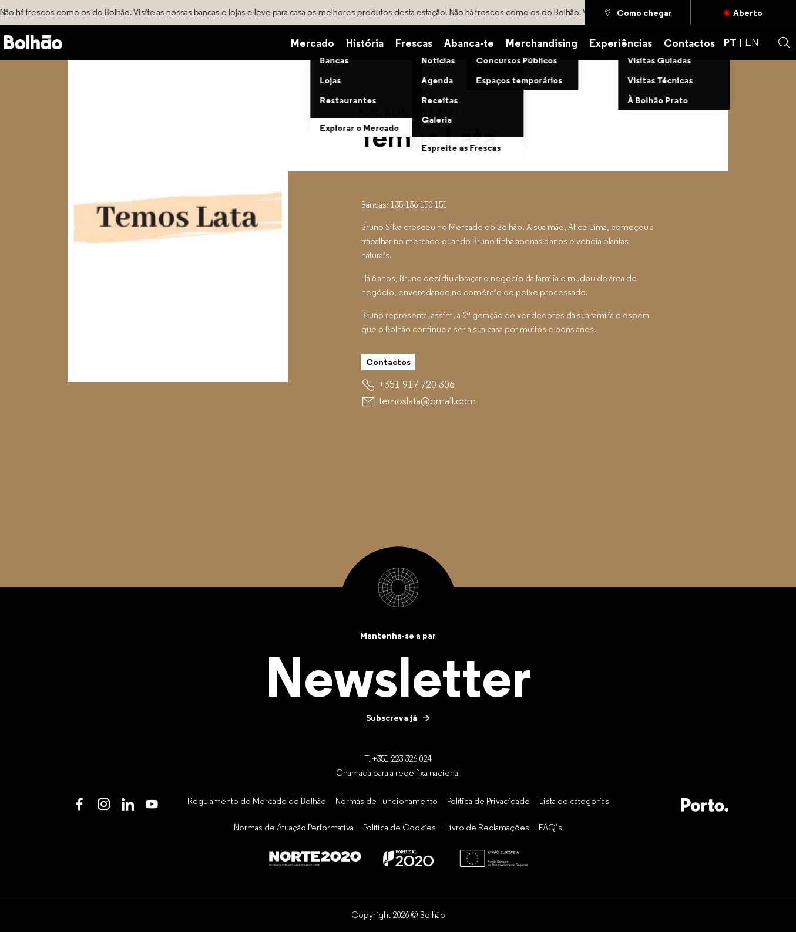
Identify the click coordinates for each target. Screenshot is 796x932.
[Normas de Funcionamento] (386, 800)
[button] (784, 42)
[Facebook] (79, 805)
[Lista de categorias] (574, 800)
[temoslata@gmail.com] (427, 400)
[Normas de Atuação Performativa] (294, 827)
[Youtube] (152, 805)
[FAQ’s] (550, 827)
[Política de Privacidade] (488, 800)
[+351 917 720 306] (417, 384)
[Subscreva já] (398, 717)
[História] (365, 42)
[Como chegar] (637, 12)
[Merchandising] (541, 42)
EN (752, 42)
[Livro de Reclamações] (487, 827)
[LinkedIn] (127, 805)
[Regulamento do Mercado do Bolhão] (256, 800)
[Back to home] (33, 42)
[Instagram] (103, 805)
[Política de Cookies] (399, 827)
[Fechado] (743, 12)
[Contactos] (689, 42)
